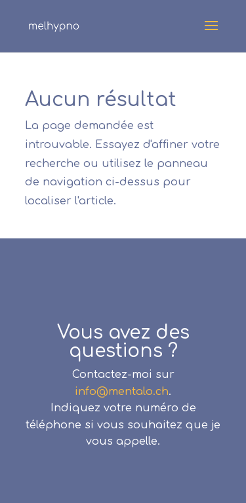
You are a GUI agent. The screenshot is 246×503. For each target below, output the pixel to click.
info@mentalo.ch (122, 392)
